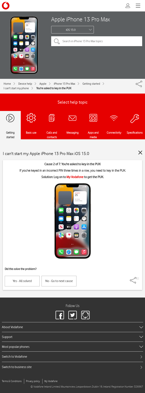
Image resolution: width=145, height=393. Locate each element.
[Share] (137, 278)
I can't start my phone (16, 88)
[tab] (72, 356)
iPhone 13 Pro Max (64, 83)
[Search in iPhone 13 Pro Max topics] (96, 41)
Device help (25, 83)
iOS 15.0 (71, 30)
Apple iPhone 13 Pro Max (80, 19)
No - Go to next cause (59, 281)
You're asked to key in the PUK (53, 88)
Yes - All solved (22, 281)
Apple (42, 83)
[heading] (72, 327)
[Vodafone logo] (5, 5)
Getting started (91, 83)
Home (7, 83)
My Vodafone (74, 177)
